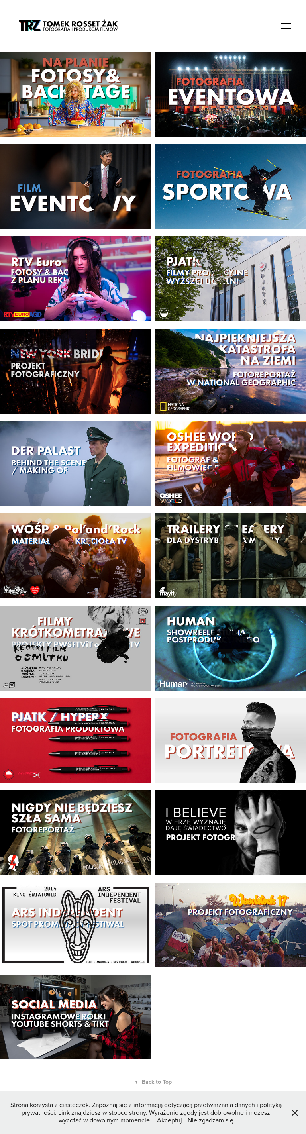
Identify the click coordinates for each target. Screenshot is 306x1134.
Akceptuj (169, 1120)
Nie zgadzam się (210, 1120)
